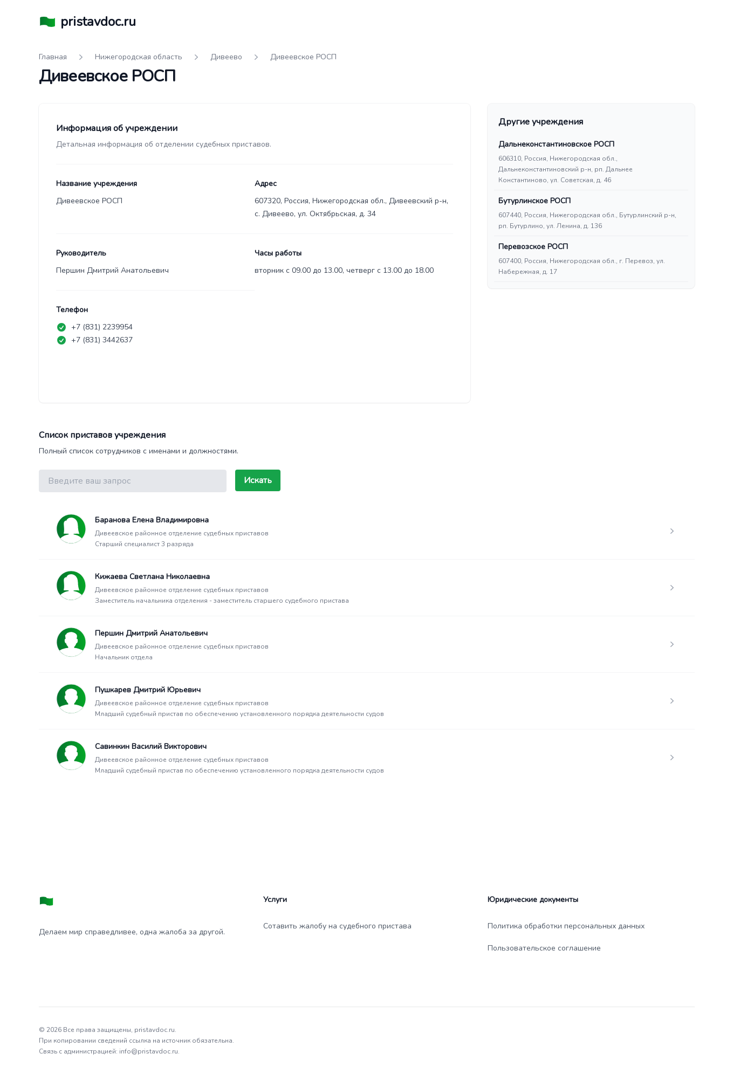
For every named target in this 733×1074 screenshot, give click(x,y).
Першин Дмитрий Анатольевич (151, 633)
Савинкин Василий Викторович (151, 746)
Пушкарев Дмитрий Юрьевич (148, 690)
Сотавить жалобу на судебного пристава (337, 926)
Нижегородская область (138, 57)
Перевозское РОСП (533, 247)
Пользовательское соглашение (544, 948)
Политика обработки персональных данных (566, 926)
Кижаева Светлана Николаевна (152, 577)
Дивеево (226, 57)
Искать (258, 480)
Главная (53, 57)
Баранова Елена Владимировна (152, 520)
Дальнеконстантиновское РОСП (556, 144)
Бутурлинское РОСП (534, 201)
